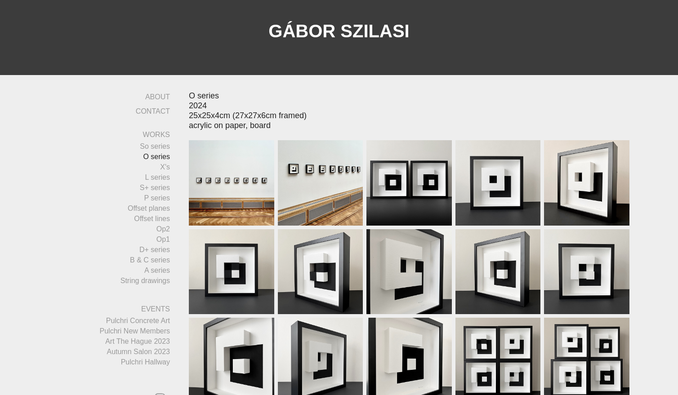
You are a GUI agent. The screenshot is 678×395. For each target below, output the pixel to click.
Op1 (163, 239)
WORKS (156, 134)
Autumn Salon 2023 (138, 351)
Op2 (163, 229)
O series (156, 156)
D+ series (154, 249)
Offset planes (149, 208)
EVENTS (155, 309)
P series (157, 198)
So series (155, 146)
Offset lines (152, 218)
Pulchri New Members (135, 331)
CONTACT (153, 111)
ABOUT (157, 97)
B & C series (150, 260)
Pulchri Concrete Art (138, 320)
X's (165, 167)
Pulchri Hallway (145, 362)
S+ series (155, 187)
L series (157, 177)
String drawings (145, 280)
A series (157, 270)
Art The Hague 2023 (137, 341)
